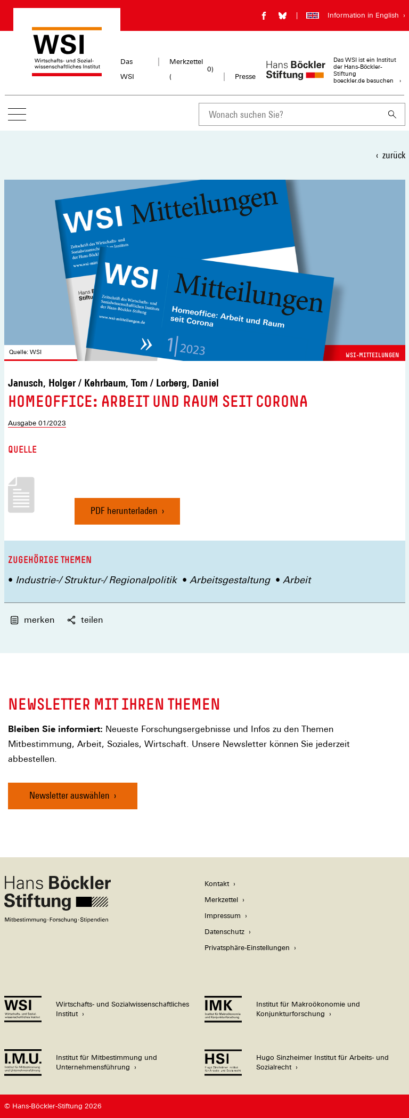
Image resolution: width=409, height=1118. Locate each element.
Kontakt (216, 884)
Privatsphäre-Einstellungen (247, 948)
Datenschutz (224, 932)
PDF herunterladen (124, 515)
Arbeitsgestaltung (230, 579)
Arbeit (296, 579)
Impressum (222, 916)
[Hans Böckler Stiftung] (57, 920)
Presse (245, 77)
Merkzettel (221, 900)
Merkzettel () (191, 69)
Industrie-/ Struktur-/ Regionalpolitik (96, 579)
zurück (393, 154)
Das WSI (127, 69)
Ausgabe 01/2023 (37, 423)
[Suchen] (392, 114)
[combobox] (289, 114)
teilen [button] (85, 620)
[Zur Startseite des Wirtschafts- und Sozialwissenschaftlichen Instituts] (67, 71)
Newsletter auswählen (69, 795)
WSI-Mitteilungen (372, 355)
